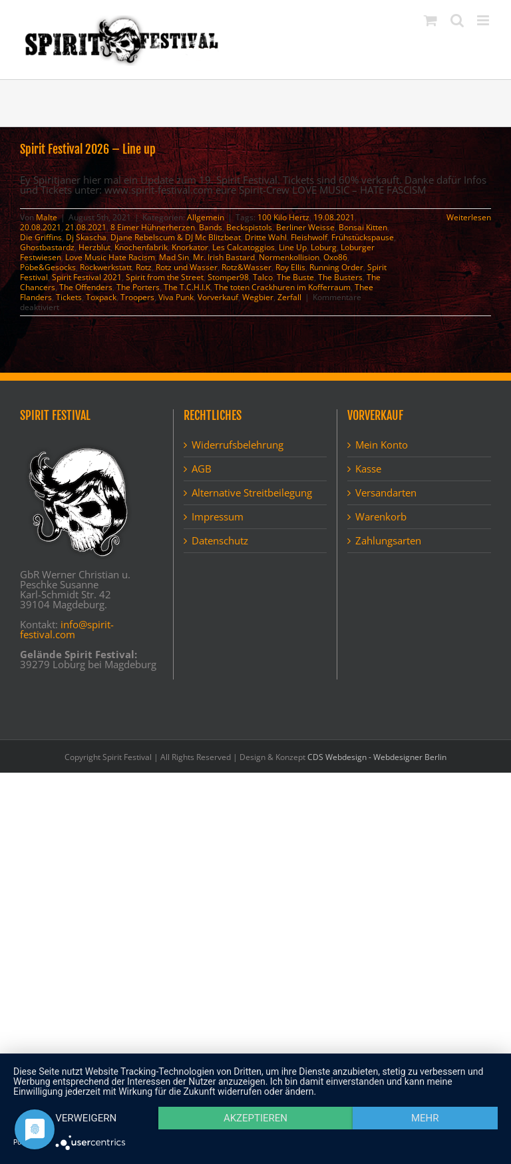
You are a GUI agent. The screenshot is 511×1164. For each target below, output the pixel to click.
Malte (46, 217)
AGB (202, 469)
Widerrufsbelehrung (237, 445)
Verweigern (85, 1118)
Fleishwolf (309, 237)
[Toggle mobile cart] (430, 20)
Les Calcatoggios (243, 247)
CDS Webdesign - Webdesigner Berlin (376, 757)
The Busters (340, 277)
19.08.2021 (334, 217)
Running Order (336, 267)
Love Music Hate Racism (110, 257)
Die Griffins (41, 237)
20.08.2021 (40, 227)
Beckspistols (249, 227)
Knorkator (190, 247)
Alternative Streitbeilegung (252, 493)
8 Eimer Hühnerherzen (152, 227)
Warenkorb (381, 517)
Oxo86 (335, 257)
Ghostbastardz (47, 247)
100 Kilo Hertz (283, 217)
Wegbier (257, 297)
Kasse (368, 469)
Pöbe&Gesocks (48, 267)
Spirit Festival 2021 (87, 277)
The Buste (295, 277)
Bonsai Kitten (363, 227)
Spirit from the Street (165, 277)
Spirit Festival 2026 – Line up (88, 149)
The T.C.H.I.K (187, 287)
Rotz (144, 267)
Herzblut (94, 247)
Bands (210, 227)
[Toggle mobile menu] (484, 20)
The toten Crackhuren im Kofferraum (282, 287)
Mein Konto (381, 445)
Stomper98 (228, 277)
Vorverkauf (218, 297)
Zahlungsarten (388, 541)
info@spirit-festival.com (67, 629)
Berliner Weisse (305, 227)
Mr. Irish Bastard (224, 257)
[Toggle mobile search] (457, 20)
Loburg (324, 247)
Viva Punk (176, 297)
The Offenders (85, 287)
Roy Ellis (290, 267)
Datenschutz (220, 541)
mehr (425, 1118)
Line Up (293, 247)
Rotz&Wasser (246, 267)
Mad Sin (174, 257)
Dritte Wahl (266, 237)
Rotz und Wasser (187, 267)
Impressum (218, 517)
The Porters (138, 287)
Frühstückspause (362, 237)
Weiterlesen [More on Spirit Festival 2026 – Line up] (468, 217)
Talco (263, 277)
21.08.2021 (85, 227)
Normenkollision (289, 257)
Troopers (137, 297)
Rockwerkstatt (106, 267)
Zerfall (289, 297)
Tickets (69, 297)
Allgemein (205, 217)
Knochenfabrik (141, 247)
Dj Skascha (86, 237)
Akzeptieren (255, 1118)
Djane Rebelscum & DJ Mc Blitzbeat (175, 237)
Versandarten (386, 493)
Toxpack (101, 297)
